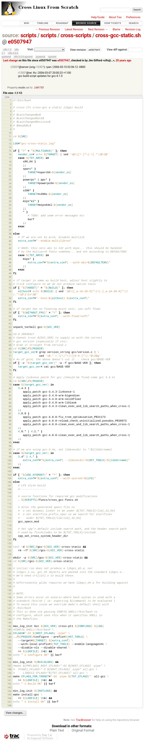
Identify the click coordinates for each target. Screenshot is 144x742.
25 (10, 187)
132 (9, 576)
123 (9, 543)
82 (10, 395)
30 (10, 205)
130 (9, 568)
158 (9, 669)
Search (134, 23)
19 (10, 165)
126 (9, 554)
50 (10, 277)
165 (9, 695)
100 (9, 460)
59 (10, 313)
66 (10, 338)
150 (9, 641)
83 (10, 399)
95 (10, 442)
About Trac (115, 17)
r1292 (21, 72)
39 (10, 237)
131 (9, 572)
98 (10, 453)
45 (10, 259)
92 (10, 432)
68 (10, 345)
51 (10, 281)
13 (10, 144)
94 (10, 439)
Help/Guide (97, 17)
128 (9, 561)
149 (9, 637)
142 (9, 612)
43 (10, 252)
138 (9, 597)
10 (10, 133)
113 (9, 507)
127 (9, 558)
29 (10, 201)
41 (10, 245)
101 (9, 464)
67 (10, 341)
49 (10, 273)
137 (9, 594)
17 (10, 158)
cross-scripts (76, 35)
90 (10, 424)
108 (9, 489)
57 (10, 306)
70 (10, 352)
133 (9, 579)
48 (10, 270)
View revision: (78, 49)
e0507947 (20, 42)
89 (10, 421)
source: (11, 35)
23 (10, 180)
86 (10, 410)
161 (9, 680)
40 (10, 241)
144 (9, 619)
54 (10, 291)
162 (9, 684)
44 (10, 255)
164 (9, 691)
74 (10, 367)
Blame (116, 29)
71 (10, 356)
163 (9, 687)
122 (9, 540)
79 (10, 385)
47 (10, 266)
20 (10, 169)
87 (10, 414)
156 (9, 662)
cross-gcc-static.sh (118, 35)
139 (9, 601)
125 (9, 551)
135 (9, 586)
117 (9, 522)
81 (10, 392)
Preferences (133, 17)
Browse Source (86, 23)
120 (9, 532)
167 (9, 702)
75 (10, 370)
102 (9, 467)
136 (9, 590)
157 (9, 666)
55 (10, 298)
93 (10, 435)
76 (10, 374)
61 (10, 320)
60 (10, 316)
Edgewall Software (42, 738)
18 (10, 162)
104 (9, 475)
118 (9, 525)
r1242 (38, 67)
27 (10, 194)
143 (9, 615)
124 (9, 547)
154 (9, 655)
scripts (28, 35)
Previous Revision (49, 29)
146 (9, 626)
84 (10, 403)
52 (10, 284)
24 (10, 183)
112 (9, 504)
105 (9, 478)
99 (10, 457)
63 (10, 327)
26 (10, 190)
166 (9, 698)
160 (9, 677)
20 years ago (123, 60)
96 (10, 446)
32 (10, 212)
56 (10, 302)
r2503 (13, 67)
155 (9, 659)
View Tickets (112, 23)
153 (9, 651)
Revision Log (133, 29)
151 (9, 644)
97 (10, 450)
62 (10, 323)
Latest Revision (74, 29)
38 (10, 234)
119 (9, 529)
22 (10, 176)
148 (9, 633)
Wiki (26, 23)
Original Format (83, 731)
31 (10, 208)
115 (9, 514)
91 (10, 428)
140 (9, 605)
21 (10, 173)
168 (9, 705)
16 (10, 154)
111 (9, 500)
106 (9, 482)
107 (9, 486)
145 (9, 623)
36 (10, 227)
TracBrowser (83, 720)
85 (10, 406)
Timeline (42, 23)
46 (10, 262)
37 (10, 230)
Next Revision (96, 29)
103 (9, 471)
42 (10, 248)
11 (10, 136)
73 (10, 363)
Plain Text (57, 731)
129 (9, 565)
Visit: (30, 49)
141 (9, 608)
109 (9, 493)
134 (9, 583)
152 (9, 648)
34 (10, 219)
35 (10, 223)
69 (10, 349)
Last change (10, 60)
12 (10, 140)
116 (9, 518)
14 (10, 147)
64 (10, 331)
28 (10, 198)
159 (9, 673)
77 (10, 378)
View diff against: (124, 49)
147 (9, 630)
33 (10, 216)
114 (9, 511)
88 (10, 417)
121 (9, 536)
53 (10, 288)
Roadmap (62, 23)
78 (10, 381)
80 (10, 388)
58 (10, 309)
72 (10, 360)
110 (9, 496)
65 (10, 334)
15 (10, 151)
